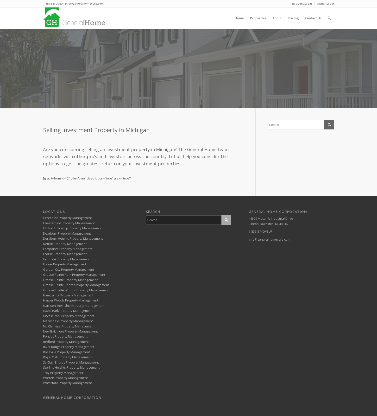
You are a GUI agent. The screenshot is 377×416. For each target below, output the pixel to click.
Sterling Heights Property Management (71, 367)
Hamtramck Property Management (68, 295)
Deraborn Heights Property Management (73, 238)
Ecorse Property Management (65, 254)
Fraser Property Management (64, 264)
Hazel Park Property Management (68, 310)
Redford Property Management (66, 341)
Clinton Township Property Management (72, 228)
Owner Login (325, 3)
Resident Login (302, 3)
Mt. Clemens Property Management (68, 326)
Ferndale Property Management (66, 259)
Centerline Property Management (67, 218)
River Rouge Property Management (68, 347)
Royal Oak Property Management (67, 357)
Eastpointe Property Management (67, 249)
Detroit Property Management (65, 244)
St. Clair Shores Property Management (71, 362)
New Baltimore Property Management (70, 331)
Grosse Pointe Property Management (70, 280)
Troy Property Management (63, 373)
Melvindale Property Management (68, 321)
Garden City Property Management (68, 269)
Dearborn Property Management (67, 233)
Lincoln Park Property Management (68, 316)
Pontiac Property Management (65, 336)
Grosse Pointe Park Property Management (74, 274)
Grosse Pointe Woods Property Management (76, 290)
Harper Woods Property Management (70, 300)
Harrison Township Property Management (73, 305)
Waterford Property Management (67, 383)
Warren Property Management (65, 378)
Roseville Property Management (66, 352)
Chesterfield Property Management (69, 223)
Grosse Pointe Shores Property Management (76, 285)
